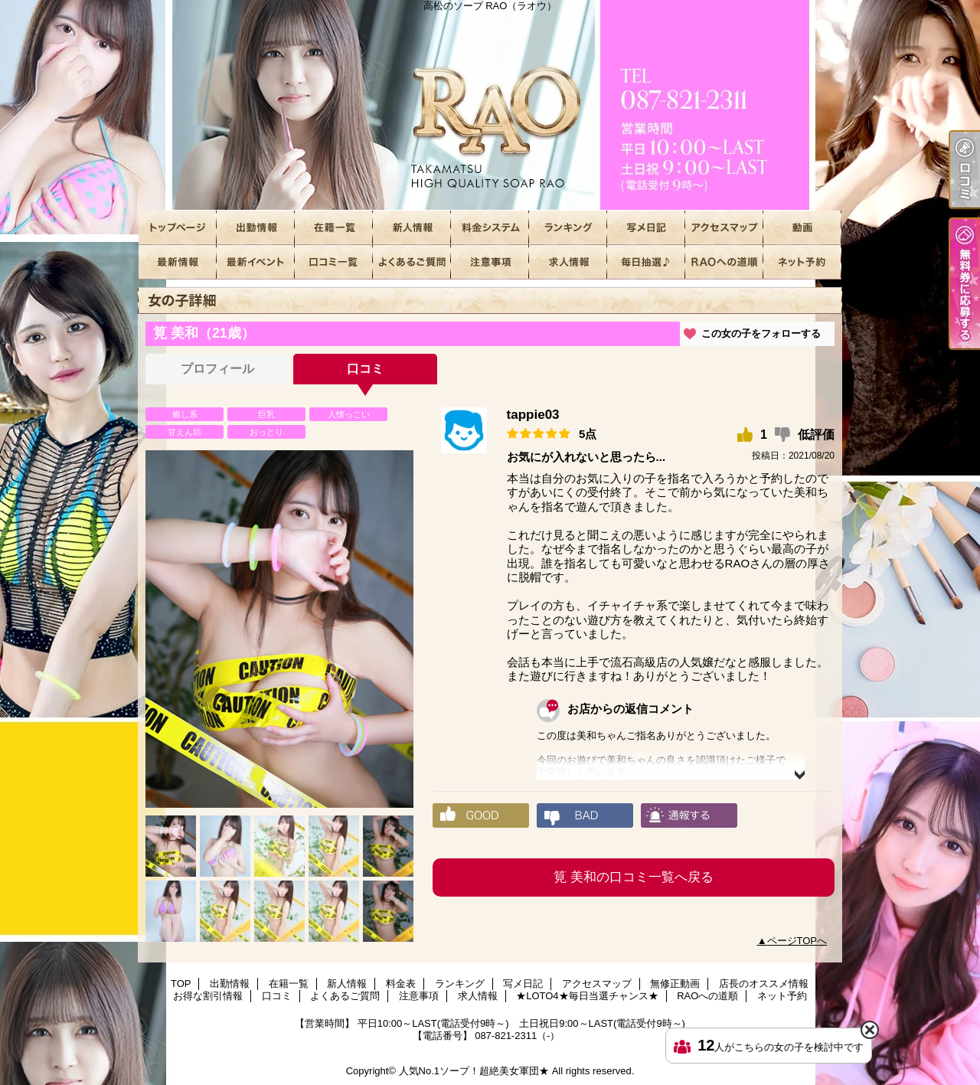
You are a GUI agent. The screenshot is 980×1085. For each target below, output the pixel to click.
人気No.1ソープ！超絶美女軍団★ (474, 1071)
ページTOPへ (797, 940)
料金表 (490, 228)
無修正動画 (802, 228)
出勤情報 (256, 228)
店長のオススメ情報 (178, 262)
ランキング (568, 228)
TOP (178, 228)
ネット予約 (802, 262)
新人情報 (412, 228)
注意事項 (490, 262)
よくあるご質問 (412, 262)
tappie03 (533, 414)
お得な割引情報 (256, 262)
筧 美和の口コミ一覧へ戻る (634, 877)
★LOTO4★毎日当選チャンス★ (646, 262)
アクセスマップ (724, 228)
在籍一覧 (334, 228)
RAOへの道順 (724, 262)
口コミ (334, 262)
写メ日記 (646, 228)
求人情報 (568, 262)
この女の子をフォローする (761, 333)
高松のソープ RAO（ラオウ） (490, 105)
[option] (279, 629)
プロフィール (217, 368)
